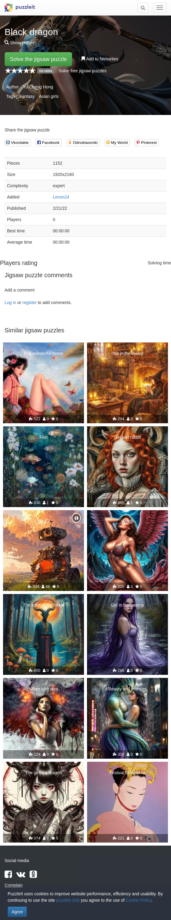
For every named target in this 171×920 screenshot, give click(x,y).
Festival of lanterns (128, 772)
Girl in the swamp (127, 605)
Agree (17, 911)
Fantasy (27, 96)
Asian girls (49, 96)
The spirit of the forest (43, 605)
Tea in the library (127, 353)
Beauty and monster (127, 688)
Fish (43, 437)
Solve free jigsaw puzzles (83, 70)
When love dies (43, 688)
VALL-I (43, 521)
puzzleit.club (68, 900)
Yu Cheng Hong (38, 86)
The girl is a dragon (43, 772)
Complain (14, 885)
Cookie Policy (138, 900)
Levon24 (61, 197)
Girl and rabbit (127, 437)
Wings (127, 521)
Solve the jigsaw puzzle (38, 59)
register (29, 302)
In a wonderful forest (43, 353)
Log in (10, 302)
